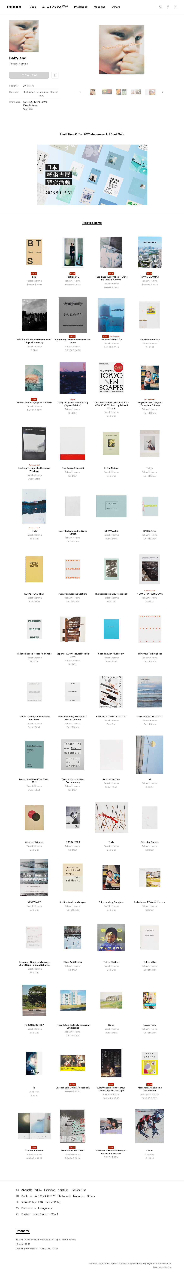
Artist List (63, 1189)
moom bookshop (14, 7)
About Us (26, 1189)
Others (116, 6)
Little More (28, 85)
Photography (30, 92)
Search (160, 7)
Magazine (99, 6)
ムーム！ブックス (55, 6)
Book (33, 6)
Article (38, 1189)
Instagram (45, 1208)
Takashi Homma (18, 63)
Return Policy (28, 1202)
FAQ (40, 1202)
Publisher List (78, 1189)
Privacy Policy (53, 1202)
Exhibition (49, 1189)
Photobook (80, 6)
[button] (162, 91)
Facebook (28, 1208)
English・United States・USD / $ (39, 1214)
